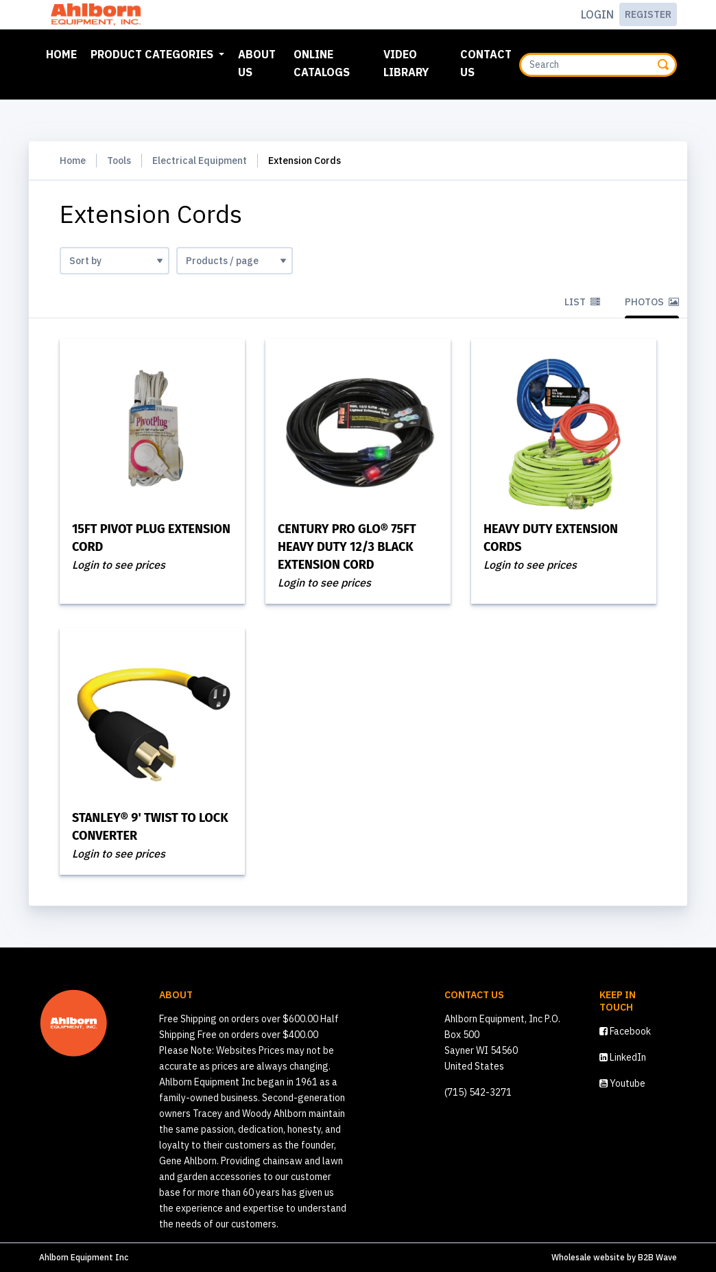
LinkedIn (622, 1057)
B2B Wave (657, 1257)
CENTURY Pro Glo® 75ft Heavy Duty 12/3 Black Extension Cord (347, 546)
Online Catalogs (322, 63)
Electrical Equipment (199, 160)
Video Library (406, 63)
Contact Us (486, 63)
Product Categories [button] (153, 54)
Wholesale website (588, 1257)
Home (64, 53)
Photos (652, 302)
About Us (257, 63)
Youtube (622, 1083)
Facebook (625, 1031)
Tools (119, 160)
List (582, 302)
